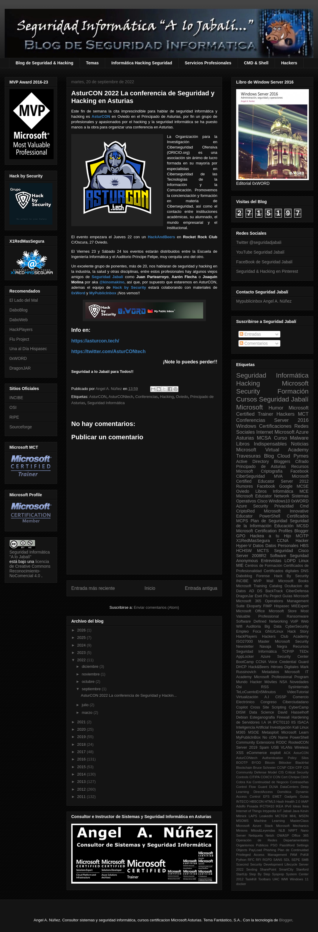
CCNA (283, 540)
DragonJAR (20, 368)
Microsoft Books (293, 581)
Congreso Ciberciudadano (285, 702)
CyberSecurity (297, 626)
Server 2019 (246, 747)
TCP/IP (288, 651)
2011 (82, 796)
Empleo (242, 631)
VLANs (286, 747)
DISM (240, 712)
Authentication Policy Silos (285, 758)
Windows (246, 426)
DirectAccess (263, 792)
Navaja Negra (273, 646)
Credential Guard (294, 662)
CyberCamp (299, 707)
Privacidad (284, 506)
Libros (260, 491)
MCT (303, 414)
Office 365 (300, 835)
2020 (82, 729)
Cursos (246, 399)
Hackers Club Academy (285, 636)
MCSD (303, 525)
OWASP (283, 835)
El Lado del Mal (23, 300)
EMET (276, 796)
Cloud (283, 456)
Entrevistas (271, 560)
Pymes (301, 456)
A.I (266, 697)
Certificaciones (275, 426)
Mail (269, 581)
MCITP (302, 535)
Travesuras (248, 456)
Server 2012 (295, 481)
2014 (82, 774)
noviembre (91, 674)
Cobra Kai (243, 782)
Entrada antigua (201, 588)
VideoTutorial (298, 692)
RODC (281, 742)
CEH (290, 767)
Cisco (262, 501)
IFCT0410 (267, 806)
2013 (82, 781)
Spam (264, 747)
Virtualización (247, 697)
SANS (277, 859)
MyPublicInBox (248, 737)
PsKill (304, 854)
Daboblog (244, 576)
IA (269, 722)
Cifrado (302, 461)
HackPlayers (21, 329)
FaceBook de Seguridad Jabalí (264, 261)
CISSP (280, 697)
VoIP (294, 621)
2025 (82, 637)
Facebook (300, 471)
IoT (279, 811)
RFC (251, 859)
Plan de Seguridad (269, 520)
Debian (242, 717)
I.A (263, 722)
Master (264, 641)
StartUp (241, 874)
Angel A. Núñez (109, 388)
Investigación (281, 727)
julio (86, 705)
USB (275, 747)
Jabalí (287, 811)
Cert (284, 777)
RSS (265, 687)
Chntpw (294, 777)
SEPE (295, 859)
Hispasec (281, 606)
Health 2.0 (292, 801)
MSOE (253, 732)
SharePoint (268, 869)
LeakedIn (266, 816)
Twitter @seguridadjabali (258, 242)
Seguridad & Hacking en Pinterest (267, 271)
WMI (284, 879)
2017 (82, 752)
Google (285, 486)
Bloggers (282, 461)
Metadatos (270, 672)
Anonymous (247, 560)
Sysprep (278, 874)
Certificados (298, 516)
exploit (275, 753)
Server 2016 (291, 420)
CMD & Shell (256, 63)
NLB (282, 830)
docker (241, 884)
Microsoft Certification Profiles (264, 530)
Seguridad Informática (106, 403)
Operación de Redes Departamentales (272, 840)
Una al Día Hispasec (28, 348)
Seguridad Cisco (291, 550)
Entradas (250, 334)
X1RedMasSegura (253, 540)
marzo (88, 712)
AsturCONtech (120, 396)
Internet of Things (249, 811)
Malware (299, 438)
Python (241, 859)
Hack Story (298, 631)
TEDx (304, 651)
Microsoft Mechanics (292, 825)
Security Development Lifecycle (273, 864)
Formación (293, 391)
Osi (239, 687)
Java (295, 811)
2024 (82, 645)
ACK (287, 753)
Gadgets (290, 796)
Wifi (239, 626)
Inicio (150, 588)
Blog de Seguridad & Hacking (44, 63)
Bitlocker (285, 762)
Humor (276, 408)
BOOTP (242, 762)
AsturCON (98, 396)
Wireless (301, 747)
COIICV (266, 777)
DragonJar (245, 596)
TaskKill (250, 879)
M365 (241, 732)
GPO (240, 535)
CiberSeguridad (250, 476)
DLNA (273, 787)
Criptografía (271, 471)
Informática (283, 491)
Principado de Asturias (261, 466)
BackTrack (274, 591)
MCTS (263, 550)
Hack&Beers (259, 667)
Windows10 (279, 501)
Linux (304, 560)
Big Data (272, 626)
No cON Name (275, 737)
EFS (266, 796)
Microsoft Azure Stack (254, 825)
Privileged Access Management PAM (266, 854)
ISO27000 (244, 641)
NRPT (292, 830)
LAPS (253, 816)
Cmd (304, 506)
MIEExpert (300, 606)
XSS (240, 753)
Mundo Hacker (249, 682)
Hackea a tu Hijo (270, 535)
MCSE (303, 486)
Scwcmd (242, 864)
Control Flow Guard (251, 787)
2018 (82, 744)
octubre (89, 681)
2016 (82, 759)
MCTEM (281, 816)
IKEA (280, 806)
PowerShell (269, 516)
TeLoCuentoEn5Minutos (256, 692)
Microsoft (249, 407)
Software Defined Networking (262, 621)
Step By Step (259, 874)
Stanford (302, 869)
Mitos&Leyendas (263, 830)
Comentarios (254, 343)
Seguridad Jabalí (284, 399)
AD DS (255, 591)
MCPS (242, 520)
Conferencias (146, 396)
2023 (82, 652)
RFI (258, 859)
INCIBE (16, 397)
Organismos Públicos (252, 845)
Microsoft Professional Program (281, 677)
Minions (242, 830)
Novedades (299, 682)
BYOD (256, 762)
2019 (82, 736)
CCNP (281, 767)
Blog (269, 456)
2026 (82, 630)
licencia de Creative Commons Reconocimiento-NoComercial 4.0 (29, 568)
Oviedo (182, 396)
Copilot (242, 707)
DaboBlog (18, 310)
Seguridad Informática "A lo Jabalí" (29, 554)
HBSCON (257, 801)
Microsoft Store (283, 611)
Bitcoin (270, 762)
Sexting (251, 869)
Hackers (289, 63)
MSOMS (242, 820)
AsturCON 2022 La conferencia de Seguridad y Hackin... (129, 695)
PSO (274, 845)
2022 (82, 660)
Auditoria (253, 626)
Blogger (301, 530)
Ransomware (298, 616)
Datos (258, 545)
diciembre (91, 666)
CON (276, 777)
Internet (264, 432)
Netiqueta (256, 835)
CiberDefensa (297, 591)
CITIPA (254, 777)
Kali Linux (300, 727)
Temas (92, 63)
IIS (293, 722)
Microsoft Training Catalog (259, 586)
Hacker (302, 540)
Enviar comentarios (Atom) (156, 607)
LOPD (290, 560)
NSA (283, 682)
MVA (278, 476)
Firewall (283, 717)
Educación (283, 525)
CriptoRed (245, 511)
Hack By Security (291, 576)
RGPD (267, 859)
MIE (240, 565)
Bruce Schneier (264, 767)
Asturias (245, 438)
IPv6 (288, 806)
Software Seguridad (289, 555)
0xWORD (18, 358)
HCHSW (244, 550)
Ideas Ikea (301, 806)
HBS (304, 545)
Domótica (284, 792)
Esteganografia (262, 717)
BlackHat (302, 762)
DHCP (241, 667)
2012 (82, 789)
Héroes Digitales (285, 667)
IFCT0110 (281, 722)
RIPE (14, 417)
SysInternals (298, 687)
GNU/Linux (274, 631)
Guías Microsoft (295, 596)
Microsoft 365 (248, 601)
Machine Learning (269, 820)
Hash (280, 801)
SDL (287, 859)
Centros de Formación (263, 566)
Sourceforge (20, 427)
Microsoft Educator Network (262, 496)
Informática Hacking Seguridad (141, 63)
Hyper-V (243, 545)
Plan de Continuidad (293, 850)
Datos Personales (281, 545)
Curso (280, 438)
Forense (263, 576)
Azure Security (252, 506)
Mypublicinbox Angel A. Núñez (264, 301)
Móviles (270, 682)
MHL (293, 816)
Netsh (270, 835)
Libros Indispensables (261, 444)
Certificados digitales (281, 571)
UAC (275, 879)
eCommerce (257, 753)
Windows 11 (299, 879)
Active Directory (252, 461)
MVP (257, 581)
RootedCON (298, 742)
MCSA (264, 438)
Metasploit (270, 732)
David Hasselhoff (293, 712)
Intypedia (269, 811)
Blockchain (244, 767)
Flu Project (19, 339)
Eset (258, 596)
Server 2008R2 (251, 555)
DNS (305, 571)
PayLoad (255, 850)
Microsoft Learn (295, 732)
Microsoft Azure (291, 432)
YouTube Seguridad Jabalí (260, 252)
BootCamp (245, 662)
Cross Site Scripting (268, 707)
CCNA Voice (266, 662)
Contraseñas (299, 782)
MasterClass (299, 820)
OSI (12, 407)
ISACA (303, 722)
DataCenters (289, 787)
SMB (305, 859)
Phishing (270, 850)
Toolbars (264, 879)
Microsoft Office (250, 611)
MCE (304, 491)
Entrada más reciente (93, 588)
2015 (82, 767)
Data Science (261, 712)
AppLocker (245, 656)
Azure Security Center (285, 656)
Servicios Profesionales (208, 63)
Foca (257, 631)
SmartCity (286, 869)
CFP (298, 767)
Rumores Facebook (255, 486)
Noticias (300, 444)
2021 (82, 722)
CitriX (305, 777)
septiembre (92, 689)
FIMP (267, 606)
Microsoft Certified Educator (272, 479)
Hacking (167, 396)
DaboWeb (18, 319)
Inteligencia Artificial (252, 727)
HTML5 (270, 801)
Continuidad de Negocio (271, 782)
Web (305, 621)
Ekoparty (253, 606)
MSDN (304, 816)
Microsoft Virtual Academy (272, 450)
